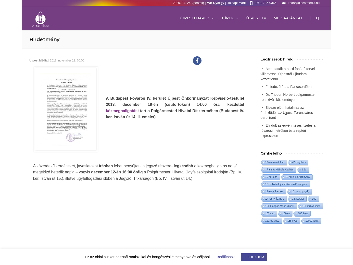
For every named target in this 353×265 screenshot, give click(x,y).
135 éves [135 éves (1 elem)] (292, 220)
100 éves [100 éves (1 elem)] (303, 213)
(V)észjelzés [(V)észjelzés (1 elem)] (299, 162)
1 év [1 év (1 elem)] (304, 169)
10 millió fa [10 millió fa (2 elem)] (271, 177)
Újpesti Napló (197, 18)
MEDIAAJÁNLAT (288, 18)
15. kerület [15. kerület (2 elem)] (298, 198)
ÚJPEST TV (256, 18)
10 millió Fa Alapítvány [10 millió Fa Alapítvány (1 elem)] (297, 177)
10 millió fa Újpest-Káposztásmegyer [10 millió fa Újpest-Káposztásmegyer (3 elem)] (286, 184)
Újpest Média (38, 60)
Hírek (230, 18)
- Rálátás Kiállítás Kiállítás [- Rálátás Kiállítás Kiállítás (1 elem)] (279, 169)
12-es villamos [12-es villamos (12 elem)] (274, 191)
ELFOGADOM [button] (254, 257)
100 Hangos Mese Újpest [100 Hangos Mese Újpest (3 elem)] (279, 206)
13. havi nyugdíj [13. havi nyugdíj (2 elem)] (300, 191)
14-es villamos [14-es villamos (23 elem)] (274, 198)
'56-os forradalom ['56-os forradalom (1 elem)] (274, 162)
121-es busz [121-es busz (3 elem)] (272, 220)
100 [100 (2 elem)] (314, 198)
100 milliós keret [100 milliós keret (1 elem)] (311, 206)
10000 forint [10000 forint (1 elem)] (311, 220)
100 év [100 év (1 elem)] (286, 213)
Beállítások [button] (226, 257)
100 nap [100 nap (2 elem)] (269, 213)
